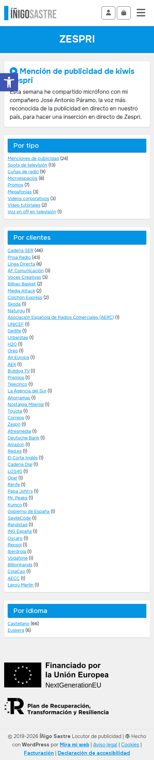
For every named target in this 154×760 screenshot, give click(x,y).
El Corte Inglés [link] (23, 458)
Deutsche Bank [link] (23, 438)
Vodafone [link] (18, 558)
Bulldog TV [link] (19, 371)
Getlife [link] (14, 331)
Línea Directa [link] (21, 264)
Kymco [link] (15, 505)
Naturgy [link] (16, 311)
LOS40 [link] (15, 471)
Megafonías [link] (20, 192)
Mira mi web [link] (74, 745)
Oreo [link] (13, 351)
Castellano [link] (19, 624)
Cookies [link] (130, 745)
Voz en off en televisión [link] (32, 212)
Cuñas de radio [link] (23, 172)
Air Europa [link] (18, 357)
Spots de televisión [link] (27, 165)
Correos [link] (16, 418)
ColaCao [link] (16, 571)
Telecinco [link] (17, 384)
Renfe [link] (14, 485)
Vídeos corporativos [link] (28, 198)
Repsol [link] (15, 545)
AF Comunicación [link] (26, 271)
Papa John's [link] (20, 491)
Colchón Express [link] (25, 297)
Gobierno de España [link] (28, 511)
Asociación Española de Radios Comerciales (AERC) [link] (61, 317)
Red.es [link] (15, 451)
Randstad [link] (17, 525)
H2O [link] (12, 344)
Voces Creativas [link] (24, 277)
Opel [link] (12, 478)
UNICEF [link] (16, 324)
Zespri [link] (14, 424)
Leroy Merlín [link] (20, 585)
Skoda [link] (14, 304)
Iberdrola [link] (17, 551)
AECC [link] (13, 578)
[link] (9, 82)
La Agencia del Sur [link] (27, 391)
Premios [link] (16, 378)
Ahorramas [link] (19, 398)
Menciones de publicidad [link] (33, 158)
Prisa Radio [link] (19, 257)
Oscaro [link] (15, 538)
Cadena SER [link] (20, 250)
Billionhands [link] (20, 565)
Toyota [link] (15, 411)
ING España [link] (20, 531)
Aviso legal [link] (105, 745)
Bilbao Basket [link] (22, 284)
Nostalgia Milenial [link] (26, 404)
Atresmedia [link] (19, 431)
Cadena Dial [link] (20, 464)
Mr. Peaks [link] (17, 498)
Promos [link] (15, 185)
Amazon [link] (16, 444)
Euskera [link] (16, 630)
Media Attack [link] (21, 291)
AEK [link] (12, 364)
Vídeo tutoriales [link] (24, 205)
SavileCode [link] (19, 518)
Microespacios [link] (23, 178)
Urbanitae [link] (18, 337)
